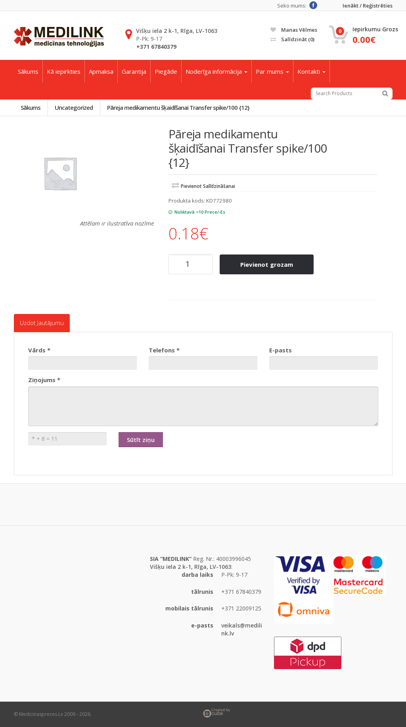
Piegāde (166, 71)
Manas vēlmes (293, 29)
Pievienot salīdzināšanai (208, 186)
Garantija (134, 71)
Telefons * (164, 350)
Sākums (28, 71)
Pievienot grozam (267, 264)
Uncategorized (75, 107)
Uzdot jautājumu (42, 323)
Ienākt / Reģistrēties (368, 6)
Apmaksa (101, 71)
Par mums (272, 71)
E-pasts (280, 350)
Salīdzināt (292, 39)
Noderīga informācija (216, 71)
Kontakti (311, 71)
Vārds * (39, 350)
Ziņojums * (44, 380)
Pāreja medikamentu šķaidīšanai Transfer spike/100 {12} (179, 107)
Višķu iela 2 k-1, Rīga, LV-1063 (176, 30)
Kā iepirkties (63, 71)
